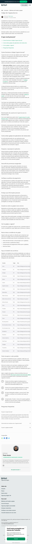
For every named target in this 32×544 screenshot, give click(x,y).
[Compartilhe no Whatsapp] (2, 438)
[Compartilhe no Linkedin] (6, 438)
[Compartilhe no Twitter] (9, 438)
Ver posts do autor (16, 469)
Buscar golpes (24, 5)
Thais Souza (10, 16)
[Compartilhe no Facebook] (4, 438)
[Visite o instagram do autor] (3, 465)
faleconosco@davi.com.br (8, 523)
